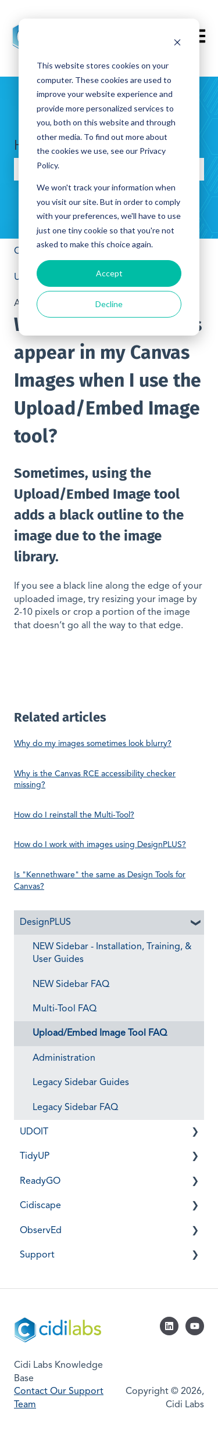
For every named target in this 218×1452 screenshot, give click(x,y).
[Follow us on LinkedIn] (169, 1326)
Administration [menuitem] (64, 1058)
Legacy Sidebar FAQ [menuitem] (75, 1107)
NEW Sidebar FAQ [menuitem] (71, 984)
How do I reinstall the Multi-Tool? (74, 815)
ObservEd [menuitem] (41, 1230)
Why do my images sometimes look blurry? (92, 744)
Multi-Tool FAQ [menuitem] (65, 1009)
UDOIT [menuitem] (34, 1132)
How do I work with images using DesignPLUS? (100, 845)
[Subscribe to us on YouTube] (194, 1326)
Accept (109, 273)
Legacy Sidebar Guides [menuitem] (81, 1082)
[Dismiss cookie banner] (177, 44)
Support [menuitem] (37, 1255)
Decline (109, 304)
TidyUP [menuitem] (34, 1156)
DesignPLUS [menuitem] (45, 922)
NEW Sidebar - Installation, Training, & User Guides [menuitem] (112, 953)
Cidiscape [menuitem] (40, 1205)
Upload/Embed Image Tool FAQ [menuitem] (100, 1033)
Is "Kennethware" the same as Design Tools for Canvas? (99, 881)
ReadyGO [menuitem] (40, 1181)
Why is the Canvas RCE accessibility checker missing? (95, 780)
